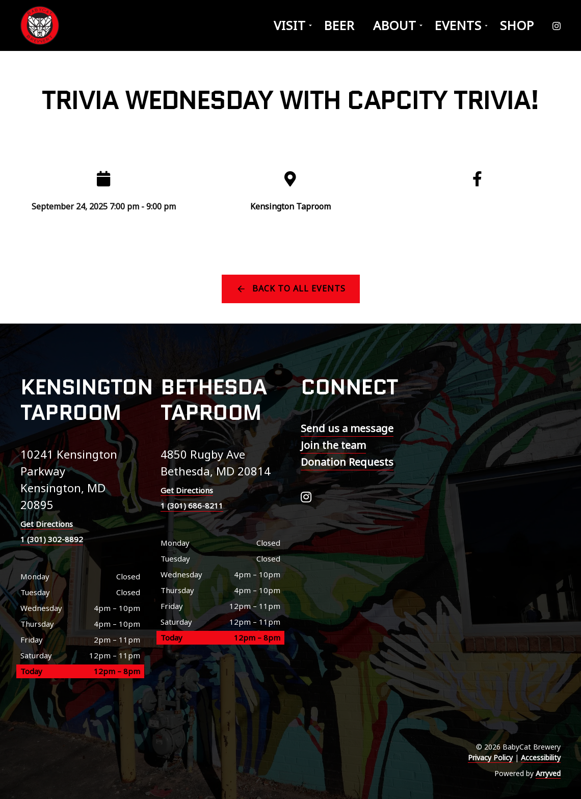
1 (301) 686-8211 (192, 505)
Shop (517, 25)
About (394, 25)
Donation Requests (347, 462)
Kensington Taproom (290, 206)
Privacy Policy (490, 757)
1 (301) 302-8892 (51, 539)
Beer (339, 25)
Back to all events (299, 288)
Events (458, 25)
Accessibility (541, 757)
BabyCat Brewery (40, 25)
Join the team (333, 445)
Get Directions (46, 524)
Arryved (548, 773)
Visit (290, 25)
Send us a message (347, 428)
